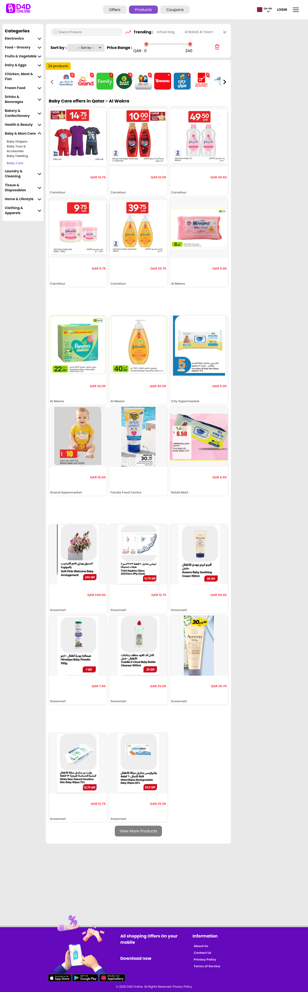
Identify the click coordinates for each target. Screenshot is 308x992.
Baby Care (15, 163)
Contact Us (202, 952)
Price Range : (119, 47)
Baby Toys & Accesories (16, 148)
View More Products (138, 831)
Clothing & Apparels (23, 210)
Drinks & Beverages (23, 99)
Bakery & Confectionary (23, 113)
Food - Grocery (23, 47)
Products (143, 9)
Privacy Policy (205, 959)
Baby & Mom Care (23, 133)
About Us (201, 946)
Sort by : (59, 47)
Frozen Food (23, 87)
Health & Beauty (23, 124)
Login (282, 9)
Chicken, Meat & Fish (23, 77)
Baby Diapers (17, 141)
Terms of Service (207, 966)
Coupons (175, 9)
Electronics (23, 38)
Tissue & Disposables (23, 188)
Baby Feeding (17, 156)
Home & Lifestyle (23, 199)
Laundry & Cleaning (23, 174)
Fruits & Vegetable (23, 56)
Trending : (142, 32)
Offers (114, 9)
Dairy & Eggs (23, 65)
